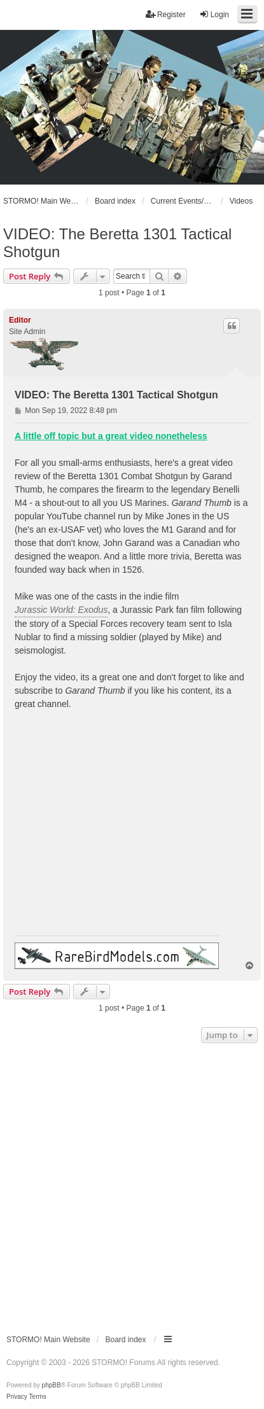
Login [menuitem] (214, 14)
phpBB (51, 1385)
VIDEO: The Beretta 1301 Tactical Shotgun (117, 242)
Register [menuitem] (166, 14)
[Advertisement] (132, 1185)
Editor (20, 320)
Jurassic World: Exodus (61, 610)
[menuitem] (16, 1397)
